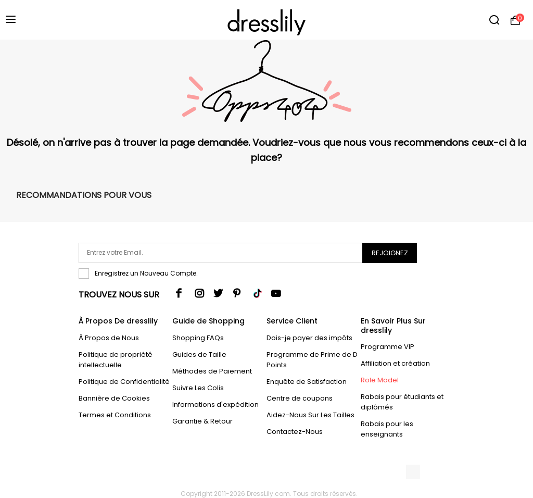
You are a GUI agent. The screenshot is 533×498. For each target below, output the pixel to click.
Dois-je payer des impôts (309, 338)
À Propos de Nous (109, 338)
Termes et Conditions (115, 415)
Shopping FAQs (198, 338)
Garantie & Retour (202, 421)
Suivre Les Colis (198, 388)
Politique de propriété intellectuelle (116, 360)
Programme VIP (387, 347)
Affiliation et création (395, 363)
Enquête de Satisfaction (306, 382)
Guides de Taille (199, 354)
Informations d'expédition (215, 404)
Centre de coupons (299, 398)
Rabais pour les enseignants (387, 429)
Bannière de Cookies (114, 398)
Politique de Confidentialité (124, 382)
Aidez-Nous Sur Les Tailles (310, 415)
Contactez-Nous (294, 432)
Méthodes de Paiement (212, 371)
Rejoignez (390, 253)
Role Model (380, 380)
